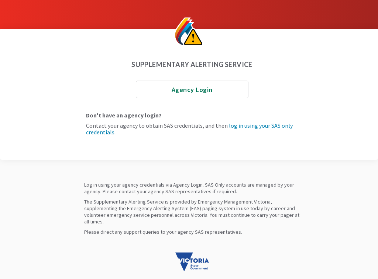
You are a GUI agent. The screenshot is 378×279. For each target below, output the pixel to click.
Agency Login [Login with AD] (192, 89)
